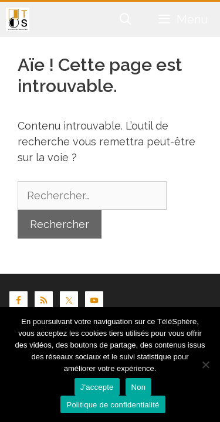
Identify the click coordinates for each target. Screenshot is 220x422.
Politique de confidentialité (112, 404)
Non (138, 387)
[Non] (205, 364)
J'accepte (97, 387)
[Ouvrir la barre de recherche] (126, 19)
